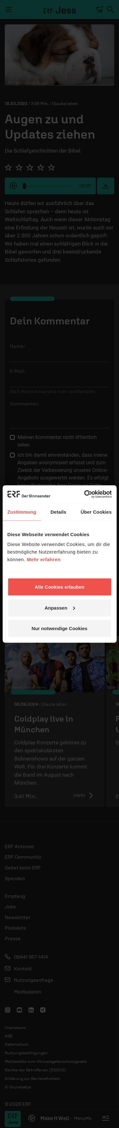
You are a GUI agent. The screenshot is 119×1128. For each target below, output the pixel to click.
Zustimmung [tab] (21, 511)
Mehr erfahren (44, 559)
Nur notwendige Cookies (60, 628)
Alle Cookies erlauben (59, 587)
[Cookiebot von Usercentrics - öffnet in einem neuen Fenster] (85, 494)
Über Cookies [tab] (96, 511)
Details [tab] (58, 511)
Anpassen (59, 607)
